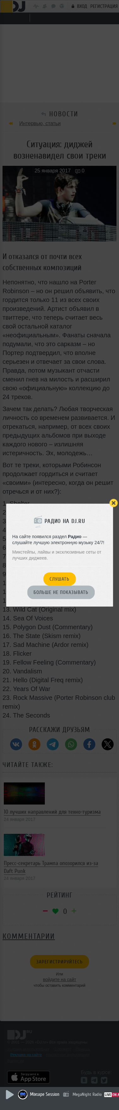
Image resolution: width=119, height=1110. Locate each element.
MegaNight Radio (87, 1094)
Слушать (59, 579)
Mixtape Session (44, 1094)
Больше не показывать (60, 593)
